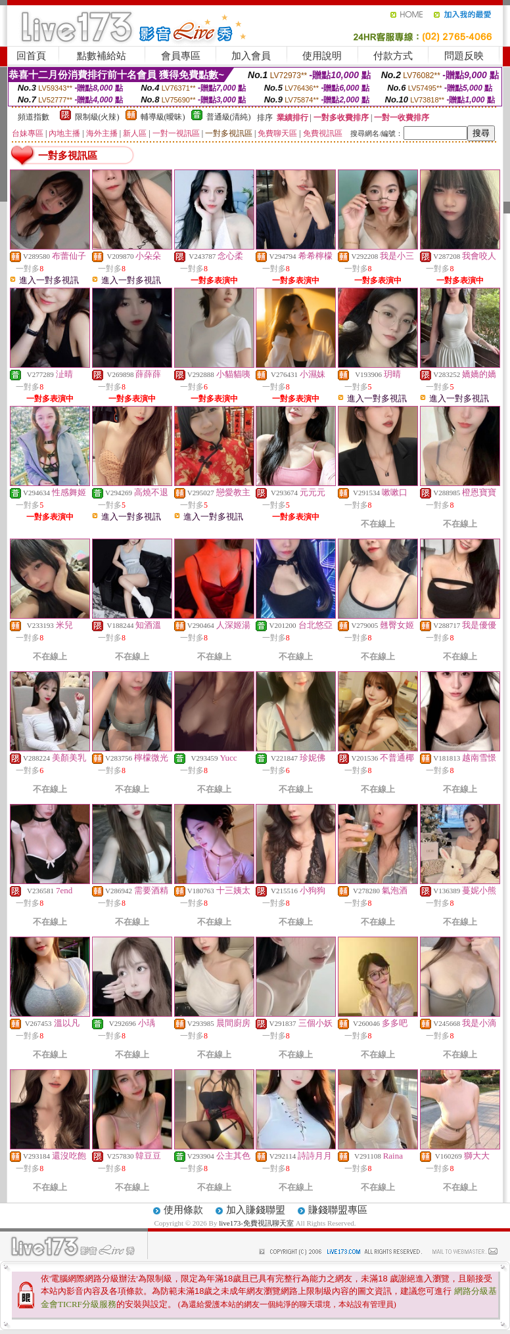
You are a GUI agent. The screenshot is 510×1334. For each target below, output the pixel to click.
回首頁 (31, 56)
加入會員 (251, 56)
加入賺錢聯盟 (255, 1210)
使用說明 (322, 56)
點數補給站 (101, 56)
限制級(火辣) (97, 117)
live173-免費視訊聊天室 (256, 1223)
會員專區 (180, 56)
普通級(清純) (228, 117)
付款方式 (393, 56)
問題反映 (464, 56)
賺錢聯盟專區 (337, 1210)
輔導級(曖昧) (163, 117)
